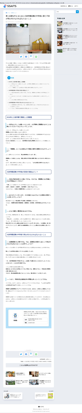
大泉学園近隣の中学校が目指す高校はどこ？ (19, 90)
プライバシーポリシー (38, 409)
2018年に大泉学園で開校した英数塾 (17, 81)
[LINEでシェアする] (36, 57)
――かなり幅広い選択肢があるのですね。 (19, 100)
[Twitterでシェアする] (21, 57)
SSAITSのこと (64, 6)
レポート (76, 6)
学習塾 (32, 362)
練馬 (41, 362)
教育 (37, 362)
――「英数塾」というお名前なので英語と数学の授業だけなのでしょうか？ (26, 87)
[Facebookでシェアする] (26, 57)
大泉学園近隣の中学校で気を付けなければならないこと (21, 102)
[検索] (77, 11)
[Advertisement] (28, 339)
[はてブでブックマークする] (31, 57)
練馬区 (45, 362)
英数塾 (49, 362)
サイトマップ (46, 409)
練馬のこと (70, 6)
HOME (41, 407)
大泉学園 (27, 362)
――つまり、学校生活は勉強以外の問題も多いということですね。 (24, 108)
